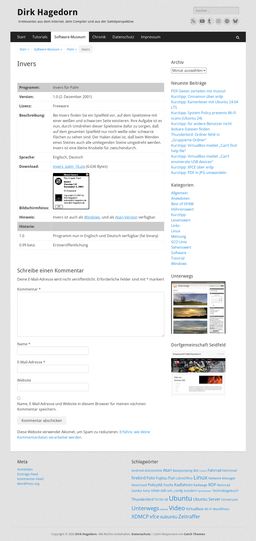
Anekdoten (180, 198)
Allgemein (179, 192)
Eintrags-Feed (27, 474)
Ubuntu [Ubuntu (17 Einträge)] (180, 498)
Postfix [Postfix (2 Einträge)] (168, 485)
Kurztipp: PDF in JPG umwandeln (198, 172)
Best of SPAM (182, 203)
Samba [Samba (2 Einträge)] (137, 490)
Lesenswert (181, 220)
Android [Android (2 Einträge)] (138, 470)
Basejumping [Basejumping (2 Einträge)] (183, 470)
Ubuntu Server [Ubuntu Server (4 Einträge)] (206, 499)
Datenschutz (123, 36)
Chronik (99, 36)
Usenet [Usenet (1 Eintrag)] (164, 509)
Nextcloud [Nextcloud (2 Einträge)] (139, 485)
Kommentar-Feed (30, 479)
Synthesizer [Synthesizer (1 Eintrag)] (204, 491)
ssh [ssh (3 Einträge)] (163, 490)
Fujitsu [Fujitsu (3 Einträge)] (161, 478)
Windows (179, 263)
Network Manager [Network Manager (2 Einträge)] (222, 478)
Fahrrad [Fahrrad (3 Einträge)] (214, 470)
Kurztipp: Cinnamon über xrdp (197, 96)
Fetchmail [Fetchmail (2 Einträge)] (229, 470)
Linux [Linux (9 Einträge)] (201, 477)
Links (175, 225)
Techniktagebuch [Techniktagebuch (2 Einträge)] (225, 490)
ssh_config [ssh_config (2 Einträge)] (175, 490)
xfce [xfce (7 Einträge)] (154, 516)
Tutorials (40, 36)
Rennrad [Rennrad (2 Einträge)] (223, 485)
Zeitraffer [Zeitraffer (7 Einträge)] (189, 516)
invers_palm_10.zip (69, 166)
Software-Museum (70, 36)
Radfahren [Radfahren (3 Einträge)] (183, 484)
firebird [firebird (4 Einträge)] (139, 478)
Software (178, 252)
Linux (175, 230)
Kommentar (29, 289)
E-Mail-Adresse (31, 362)
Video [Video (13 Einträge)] (177, 508)
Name (23, 343)
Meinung (178, 236)
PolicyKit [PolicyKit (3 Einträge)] (155, 484)
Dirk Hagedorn (47, 12)
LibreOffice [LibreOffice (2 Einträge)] (184, 478)
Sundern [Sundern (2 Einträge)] (190, 490)
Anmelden (25, 469)
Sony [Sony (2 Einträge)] (146, 490)
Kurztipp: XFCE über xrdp (192, 167)
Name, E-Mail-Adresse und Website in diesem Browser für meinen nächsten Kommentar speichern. (81, 406)
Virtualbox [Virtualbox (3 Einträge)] (195, 508)
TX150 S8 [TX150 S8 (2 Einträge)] (161, 499)
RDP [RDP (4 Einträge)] (212, 484)
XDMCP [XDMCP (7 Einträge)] (140, 516)
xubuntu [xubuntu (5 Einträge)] (168, 517)
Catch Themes (194, 534)
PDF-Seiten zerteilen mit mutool (198, 91)
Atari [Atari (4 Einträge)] (167, 470)
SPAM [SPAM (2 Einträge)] (155, 490)
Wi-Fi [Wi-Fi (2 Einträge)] (208, 509)
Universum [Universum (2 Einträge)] (229, 499)
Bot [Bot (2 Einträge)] (196, 470)
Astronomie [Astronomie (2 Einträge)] (153, 470)
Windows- (92, 217)
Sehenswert (181, 247)
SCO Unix (179, 241)
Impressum (150, 36)
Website (24, 380)
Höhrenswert (182, 209)
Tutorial (177, 258)
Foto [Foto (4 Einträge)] (150, 478)
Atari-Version (126, 217)
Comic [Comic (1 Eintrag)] (203, 470)
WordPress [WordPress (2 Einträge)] (221, 509)
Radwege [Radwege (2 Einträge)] (200, 485)
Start (21, 36)
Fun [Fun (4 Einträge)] (171, 478)
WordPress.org (28, 483)
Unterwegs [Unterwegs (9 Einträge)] (145, 508)
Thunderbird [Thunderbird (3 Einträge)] (142, 499)
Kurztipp (178, 214)
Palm (72, 49)
